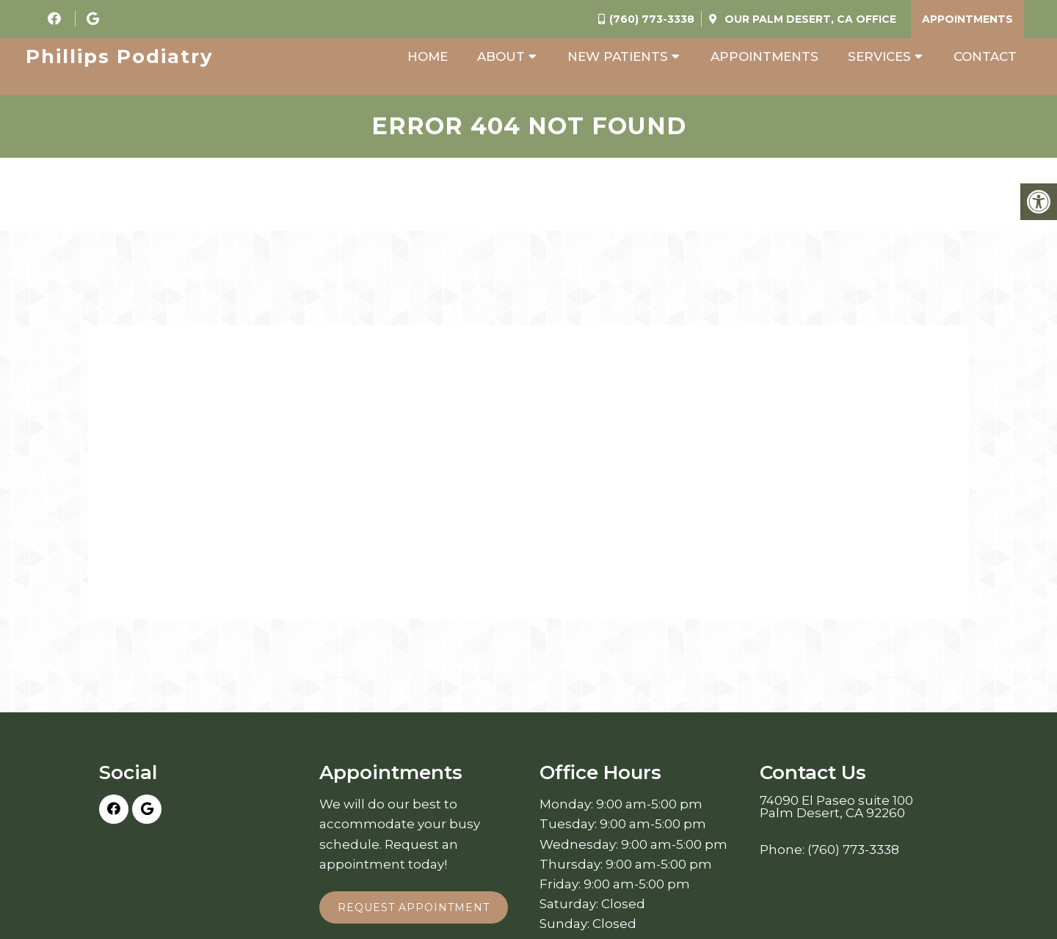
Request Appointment (414, 907)
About (501, 56)
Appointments (967, 19)
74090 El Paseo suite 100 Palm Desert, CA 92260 (836, 806)
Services (879, 56)
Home (427, 56)
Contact (985, 56)
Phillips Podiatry (120, 56)
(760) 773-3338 (651, 19)
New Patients (617, 56)
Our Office (809, 19)
